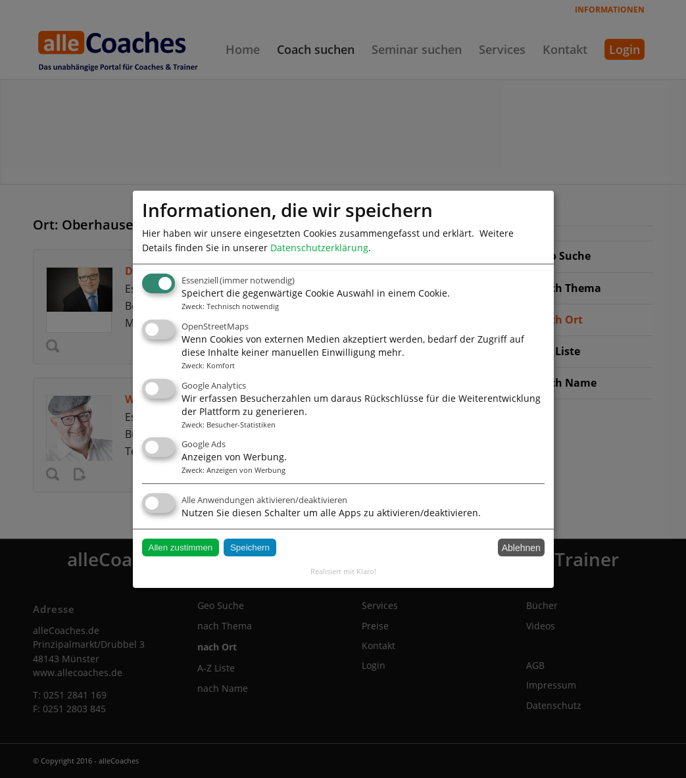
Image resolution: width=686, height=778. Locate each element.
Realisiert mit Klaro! (343, 571)
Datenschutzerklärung (319, 247)
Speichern (250, 547)
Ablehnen (521, 548)
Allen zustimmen (181, 547)
